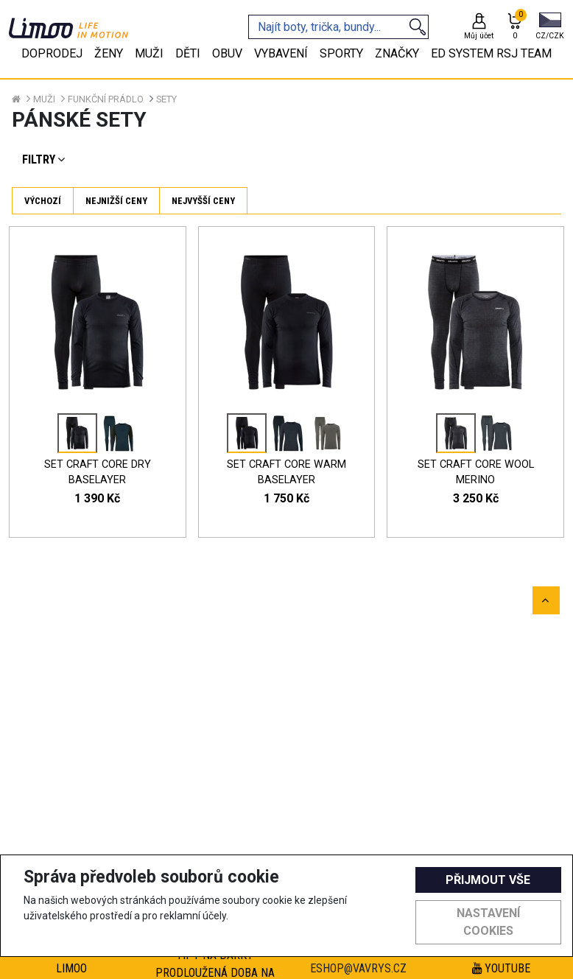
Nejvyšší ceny (203, 200)
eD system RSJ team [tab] (491, 53)
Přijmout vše (488, 880)
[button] (549, 27)
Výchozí (42, 200)
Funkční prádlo (106, 99)
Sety (166, 99)
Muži (44, 99)
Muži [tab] (149, 53)
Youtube (501, 968)
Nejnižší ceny (116, 200)
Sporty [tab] (341, 53)
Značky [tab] (397, 53)
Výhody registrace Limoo (71, 959)
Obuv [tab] (227, 53)
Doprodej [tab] (51, 53)
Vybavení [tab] (281, 53)
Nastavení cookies (488, 922)
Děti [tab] (187, 53)
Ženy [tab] (108, 53)
